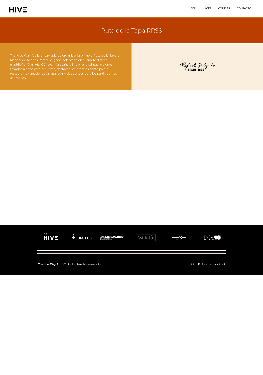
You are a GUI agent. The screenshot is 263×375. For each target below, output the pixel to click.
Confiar (224, 8)
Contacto (244, 8)
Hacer (207, 8)
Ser (193, 8)
